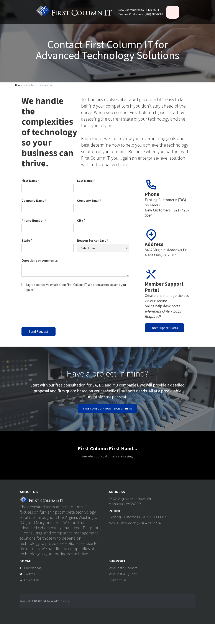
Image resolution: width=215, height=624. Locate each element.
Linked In (31, 580)
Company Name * (34, 200)
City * (81, 220)
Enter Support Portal (164, 328)
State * (26, 240)
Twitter (29, 574)
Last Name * (86, 181)
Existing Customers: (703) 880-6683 (140, 14)
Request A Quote (122, 574)
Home (18, 85)
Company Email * (89, 200)
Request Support (122, 568)
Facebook (32, 568)
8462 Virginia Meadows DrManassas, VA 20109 (166, 252)
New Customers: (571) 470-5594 (138, 9)
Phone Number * (33, 220)
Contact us (117, 580)
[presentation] (54, 311)
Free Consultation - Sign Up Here (107, 408)
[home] (74, 12)
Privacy (65, 601)
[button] (172, 12)
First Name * (30, 181)
